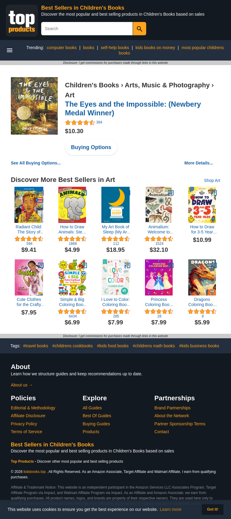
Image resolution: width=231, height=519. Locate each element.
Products (91, 431)
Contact (161, 431)
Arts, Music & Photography (167, 85)
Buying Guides (96, 423)
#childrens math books (154, 345)
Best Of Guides (97, 415)
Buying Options (91, 147)
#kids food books (113, 345)
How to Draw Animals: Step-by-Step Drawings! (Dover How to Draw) (72, 229)
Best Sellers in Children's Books (82, 8)
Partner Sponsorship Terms (179, 423)
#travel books (35, 345)
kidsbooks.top (34, 472)
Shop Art (212, 180)
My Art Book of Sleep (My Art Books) (115, 229)
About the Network (171, 415)
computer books (62, 47)
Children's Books (92, 85)
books (88, 47)
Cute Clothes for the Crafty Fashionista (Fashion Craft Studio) (29, 302)
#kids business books (199, 345)
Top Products (23, 461)
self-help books (115, 47)
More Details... (198, 163)
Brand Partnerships (172, 407)
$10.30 (74, 131)
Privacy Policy (24, 423)
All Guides (92, 407)
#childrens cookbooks (72, 345)
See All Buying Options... (36, 163)
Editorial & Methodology (33, 407)
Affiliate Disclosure (28, 415)
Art (70, 95)
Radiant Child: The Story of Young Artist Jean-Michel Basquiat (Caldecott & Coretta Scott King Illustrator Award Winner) (29, 229)
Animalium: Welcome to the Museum (158, 229)
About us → (22, 385)
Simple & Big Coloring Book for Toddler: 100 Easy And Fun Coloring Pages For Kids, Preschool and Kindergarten (72, 302)
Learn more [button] (171, 509)
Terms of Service (26, 431)
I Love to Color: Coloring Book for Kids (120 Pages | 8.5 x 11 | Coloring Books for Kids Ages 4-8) (115, 302)
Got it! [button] (212, 509)
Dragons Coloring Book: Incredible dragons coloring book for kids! (202, 302)
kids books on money (155, 47)
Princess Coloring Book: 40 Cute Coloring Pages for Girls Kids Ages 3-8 (158, 302)
